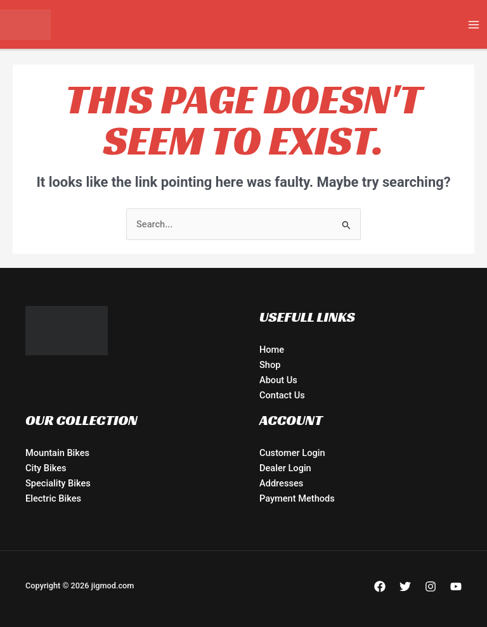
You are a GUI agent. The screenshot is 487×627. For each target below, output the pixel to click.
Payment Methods (297, 498)
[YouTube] (456, 586)
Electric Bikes (53, 498)
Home (271, 349)
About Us (278, 380)
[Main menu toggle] (473, 24)
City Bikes (46, 468)
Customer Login (292, 453)
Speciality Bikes (58, 483)
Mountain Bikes (57, 453)
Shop (269, 364)
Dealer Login (285, 468)
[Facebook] (380, 586)
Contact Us (282, 395)
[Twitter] (405, 586)
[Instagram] (430, 586)
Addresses (281, 483)
